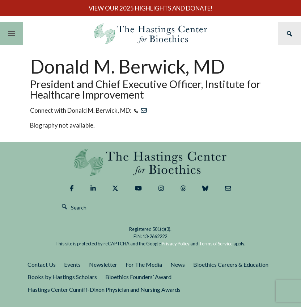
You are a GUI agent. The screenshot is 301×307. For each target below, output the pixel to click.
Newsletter (103, 264)
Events (72, 264)
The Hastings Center (150, 162)
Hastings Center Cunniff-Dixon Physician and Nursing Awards (104, 289)
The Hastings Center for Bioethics (150, 34)
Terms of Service (216, 243)
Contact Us (41, 264)
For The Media (144, 264)
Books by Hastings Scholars (62, 276)
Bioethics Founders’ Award (138, 276)
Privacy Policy (176, 243)
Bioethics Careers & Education (230, 264)
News (177, 264)
